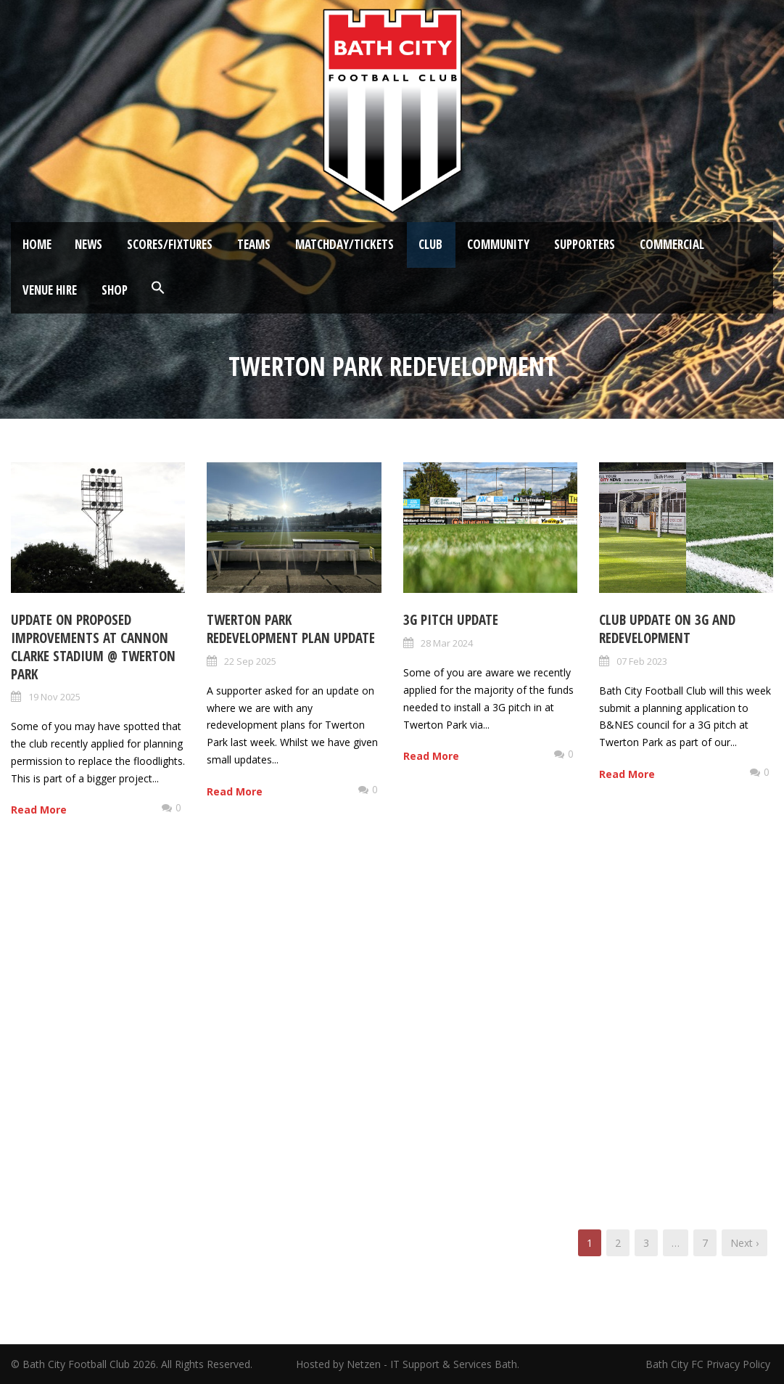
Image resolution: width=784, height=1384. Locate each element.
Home (36, 244)
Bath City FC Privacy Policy (709, 1364)
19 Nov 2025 (54, 696)
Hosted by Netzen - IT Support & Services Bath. (407, 1364)
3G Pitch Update (450, 619)
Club (430, 244)
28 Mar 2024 (447, 643)
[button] (158, 288)
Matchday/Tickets (344, 244)
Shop (115, 290)
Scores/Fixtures (169, 244)
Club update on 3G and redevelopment (667, 628)
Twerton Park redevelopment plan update (291, 628)
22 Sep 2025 (250, 661)
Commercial (672, 244)
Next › (744, 1243)
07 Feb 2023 (641, 661)
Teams (254, 244)
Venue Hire (49, 290)
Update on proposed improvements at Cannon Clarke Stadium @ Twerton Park (93, 646)
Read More (39, 809)
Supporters (584, 244)
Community (498, 244)
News (88, 244)
